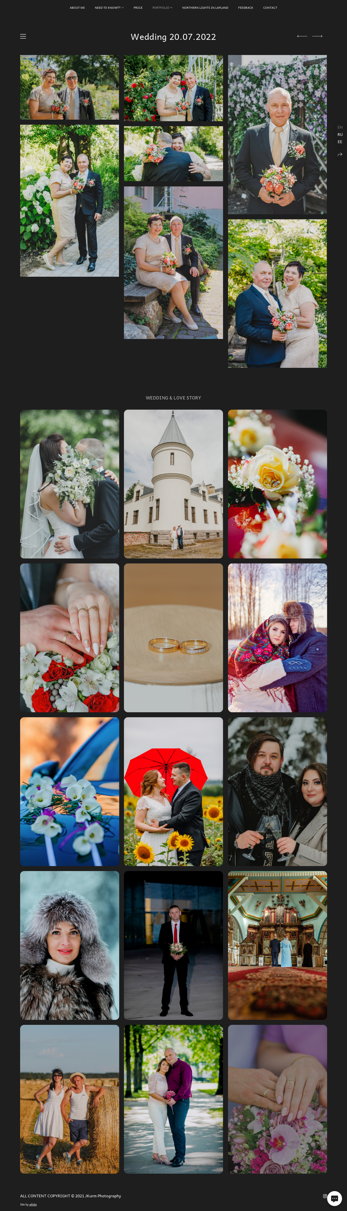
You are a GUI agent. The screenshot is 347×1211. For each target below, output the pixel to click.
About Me (77, 7)
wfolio (33, 1204)
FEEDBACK (245, 7)
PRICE (138, 7)
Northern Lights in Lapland (205, 7)
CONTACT (270, 7)
